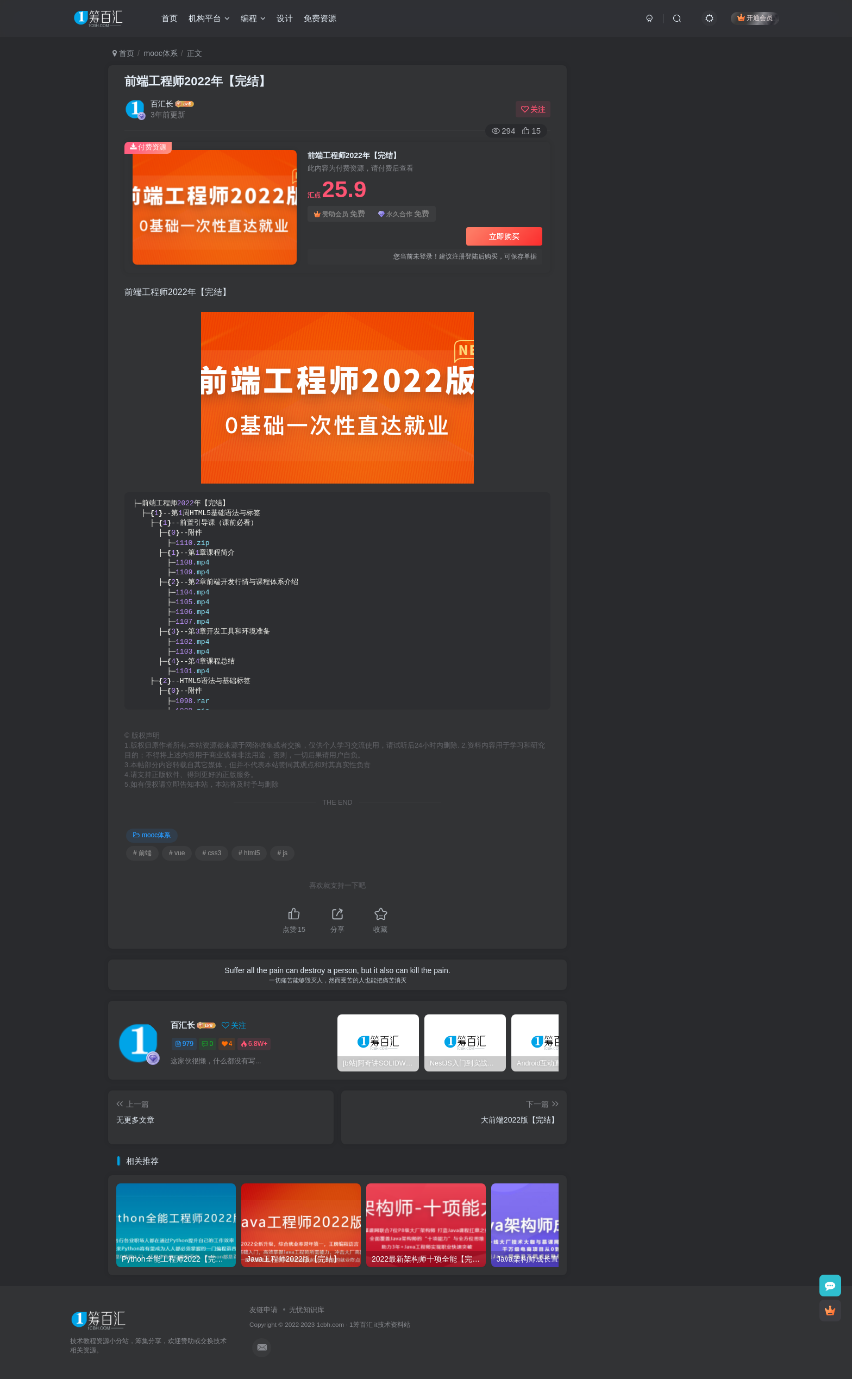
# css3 (211, 853)
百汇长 (162, 103)
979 (184, 1044)
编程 (253, 18)
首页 (169, 18)
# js (282, 853)
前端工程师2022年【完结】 (197, 81)
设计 (285, 18)
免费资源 (320, 18)
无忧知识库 (306, 1310)
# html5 (249, 853)
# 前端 (142, 853)
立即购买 (504, 236)
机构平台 (209, 18)
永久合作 (403, 214)
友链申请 (263, 1310)
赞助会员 (339, 214)
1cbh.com (330, 1324)
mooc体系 (161, 53)
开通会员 (755, 18)
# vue (177, 853)
